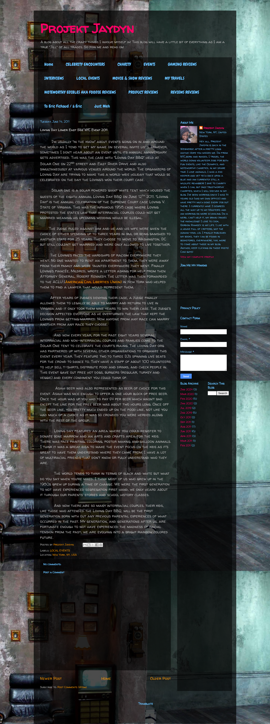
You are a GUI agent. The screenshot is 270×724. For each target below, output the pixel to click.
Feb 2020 (186, 398)
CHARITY (124, 64)
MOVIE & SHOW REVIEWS (132, 78)
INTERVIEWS (54, 78)
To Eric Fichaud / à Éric (63, 106)
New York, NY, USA (65, 555)
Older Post (160, 678)
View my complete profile (197, 257)
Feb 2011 (185, 445)
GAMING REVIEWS (182, 64)
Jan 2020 (186, 403)
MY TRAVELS (174, 78)
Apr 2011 (185, 436)
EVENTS (149, 64)
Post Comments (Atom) (72, 687)
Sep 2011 (185, 422)
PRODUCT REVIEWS (143, 92)
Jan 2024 (186, 389)
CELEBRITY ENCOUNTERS (85, 64)
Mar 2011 (186, 441)
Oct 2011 (185, 417)
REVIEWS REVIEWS (185, 92)
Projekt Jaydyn (87, 28)
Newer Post (51, 678)
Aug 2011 (185, 426)
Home (48, 64)
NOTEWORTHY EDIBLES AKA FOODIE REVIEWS (80, 92)
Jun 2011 (185, 431)
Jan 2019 (186, 412)
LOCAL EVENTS (88, 78)
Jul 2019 (185, 408)
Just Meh (102, 106)
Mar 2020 (187, 394)
